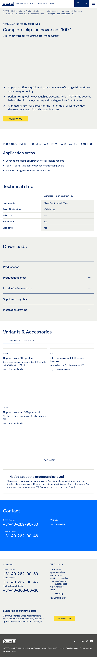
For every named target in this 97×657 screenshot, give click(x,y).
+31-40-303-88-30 (21, 590)
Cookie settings (86, 648)
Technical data (38, 144)
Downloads (58, 144)
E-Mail (71, 487)
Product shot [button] (47, 266)
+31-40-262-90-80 (20, 524)
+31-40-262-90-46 (20, 535)
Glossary (6, 651)
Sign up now (64, 618)
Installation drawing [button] (47, 309)
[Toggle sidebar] (85, 3)
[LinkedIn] (82, 641)
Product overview (14, 144)
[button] (75, 641)
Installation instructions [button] (47, 288)
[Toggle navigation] (93, 3)
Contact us (15, 118)
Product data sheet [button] (47, 277)
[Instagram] (87, 641)
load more (49, 460)
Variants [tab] (28, 340)
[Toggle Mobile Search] (78, 3)
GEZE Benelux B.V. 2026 (12, 648)
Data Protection (72, 648)
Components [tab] (11, 340)
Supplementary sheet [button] (47, 298)
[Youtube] (91, 641)
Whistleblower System (31, 648)
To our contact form (58, 596)
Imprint (14, 651)
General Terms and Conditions (52, 648)
